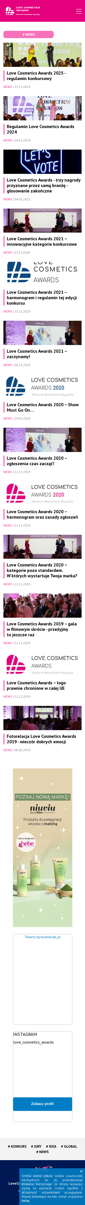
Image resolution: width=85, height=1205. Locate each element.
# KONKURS (17, 1146)
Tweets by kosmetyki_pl (42, 937)
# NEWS (42, 1151)
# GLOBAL (69, 1146)
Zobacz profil (42, 1104)
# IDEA (51, 1146)
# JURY (36, 1146)
